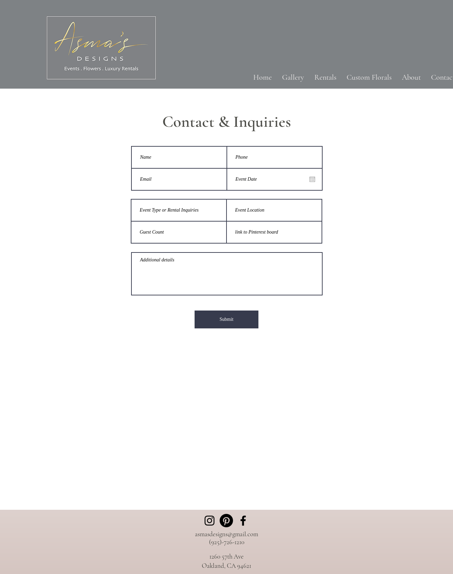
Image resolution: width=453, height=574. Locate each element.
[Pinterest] (226, 520)
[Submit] (226, 319)
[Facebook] (243, 520)
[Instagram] (209, 520)
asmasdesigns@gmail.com (226, 534)
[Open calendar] (312, 179)
